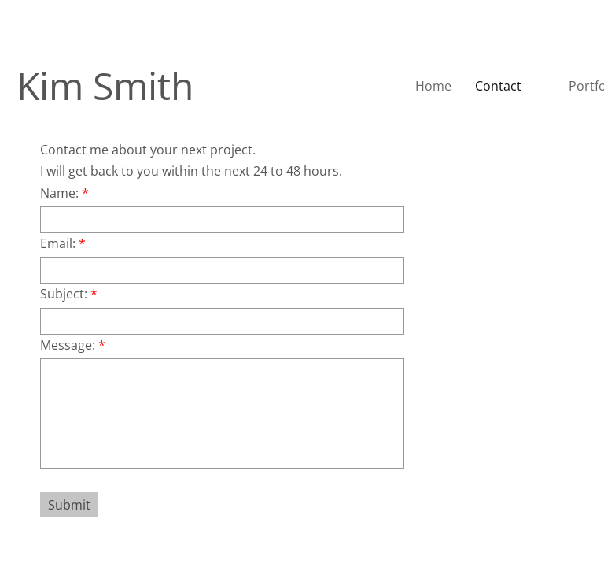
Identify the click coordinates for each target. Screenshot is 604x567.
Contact (498, 85)
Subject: (69, 293)
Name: (64, 193)
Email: (63, 243)
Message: (72, 345)
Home (433, 85)
